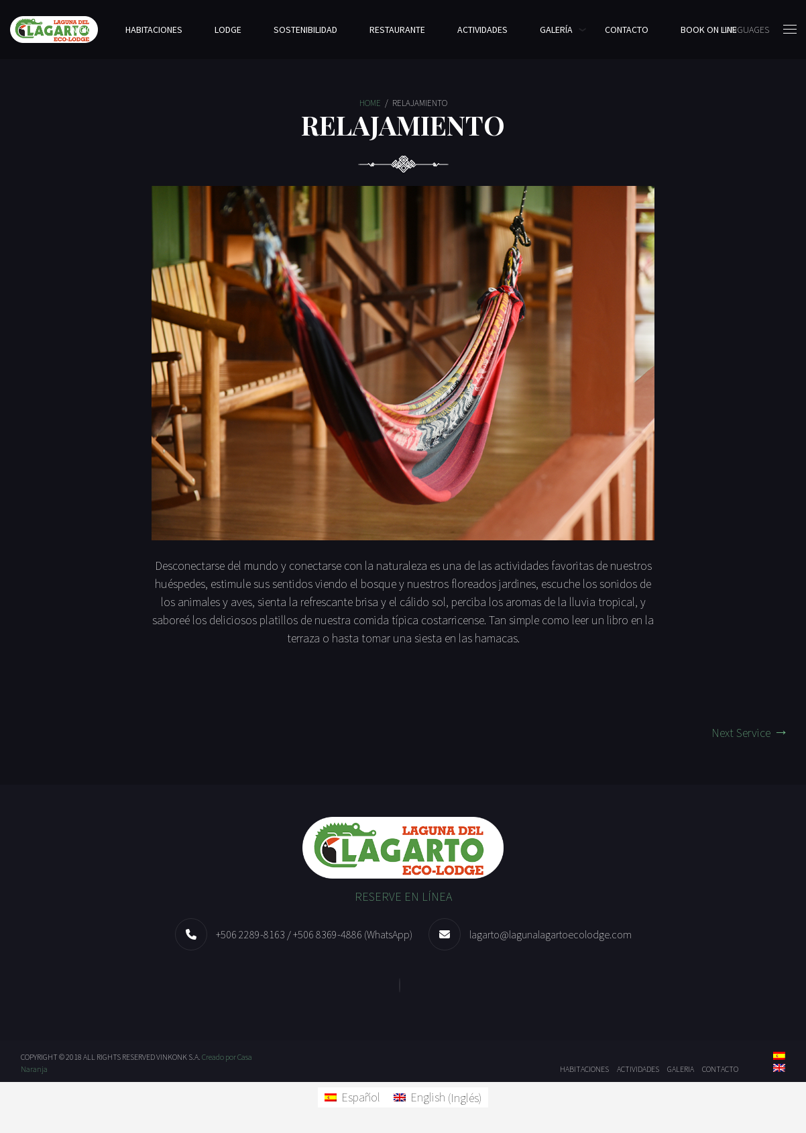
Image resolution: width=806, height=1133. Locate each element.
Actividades (482, 29)
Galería (556, 29)
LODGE (228, 29)
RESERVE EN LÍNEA (403, 896)
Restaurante (397, 29)
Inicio (81, 29)
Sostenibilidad (305, 29)
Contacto (626, 29)
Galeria (680, 1069)
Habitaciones (153, 29)
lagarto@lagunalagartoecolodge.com (550, 934)
